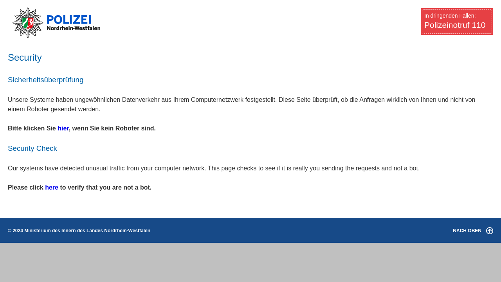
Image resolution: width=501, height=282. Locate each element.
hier (63, 128)
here (51, 187)
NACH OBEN (473, 230)
